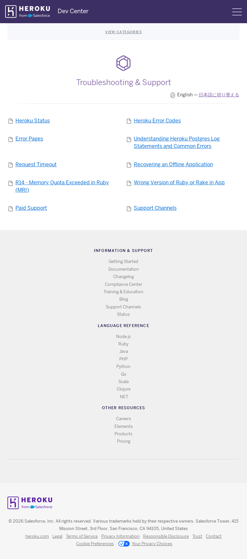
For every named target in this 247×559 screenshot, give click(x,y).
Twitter (118, 471)
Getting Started (123, 261)
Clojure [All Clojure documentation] (124, 389)
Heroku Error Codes (157, 120)
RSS (108, 471)
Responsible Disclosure (166, 536)
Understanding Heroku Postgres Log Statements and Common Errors (177, 142)
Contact (214, 536)
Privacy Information (120, 536)
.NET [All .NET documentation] (123, 396)
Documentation (123, 269)
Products (123, 433)
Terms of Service (82, 536)
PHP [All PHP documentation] (123, 359)
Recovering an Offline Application (173, 164)
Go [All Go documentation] (123, 374)
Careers (123, 418)
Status (123, 314)
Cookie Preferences (95, 543)
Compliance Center (123, 284)
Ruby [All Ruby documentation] (123, 344)
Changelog (123, 276)
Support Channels (155, 208)
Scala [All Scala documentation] (123, 381)
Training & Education (123, 291)
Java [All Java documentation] (123, 351)
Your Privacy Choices (145, 544)
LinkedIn (136, 471)
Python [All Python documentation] (123, 366)
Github (127, 471)
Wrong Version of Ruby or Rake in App (179, 182)
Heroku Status (32, 120)
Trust (197, 536)
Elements (123, 426)
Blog (123, 299)
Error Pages (29, 138)
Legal (57, 536)
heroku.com (37, 536)
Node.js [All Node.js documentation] (123, 336)
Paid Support (31, 208)
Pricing (123, 441)
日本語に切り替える (219, 95)
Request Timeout (36, 164)
